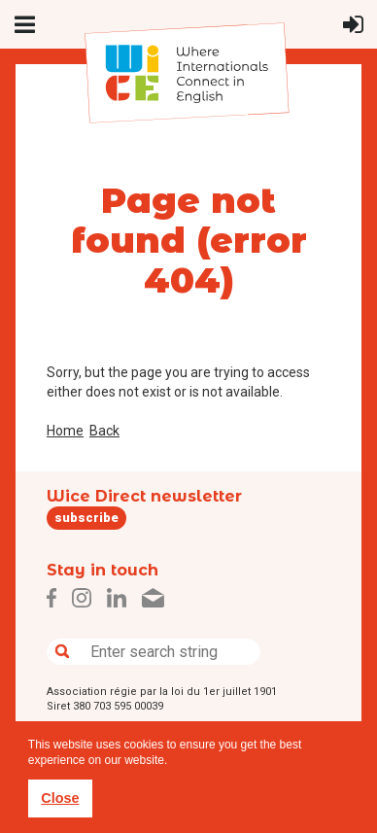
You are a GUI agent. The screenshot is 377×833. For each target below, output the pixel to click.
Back (104, 430)
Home (65, 430)
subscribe (86, 517)
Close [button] (60, 798)
